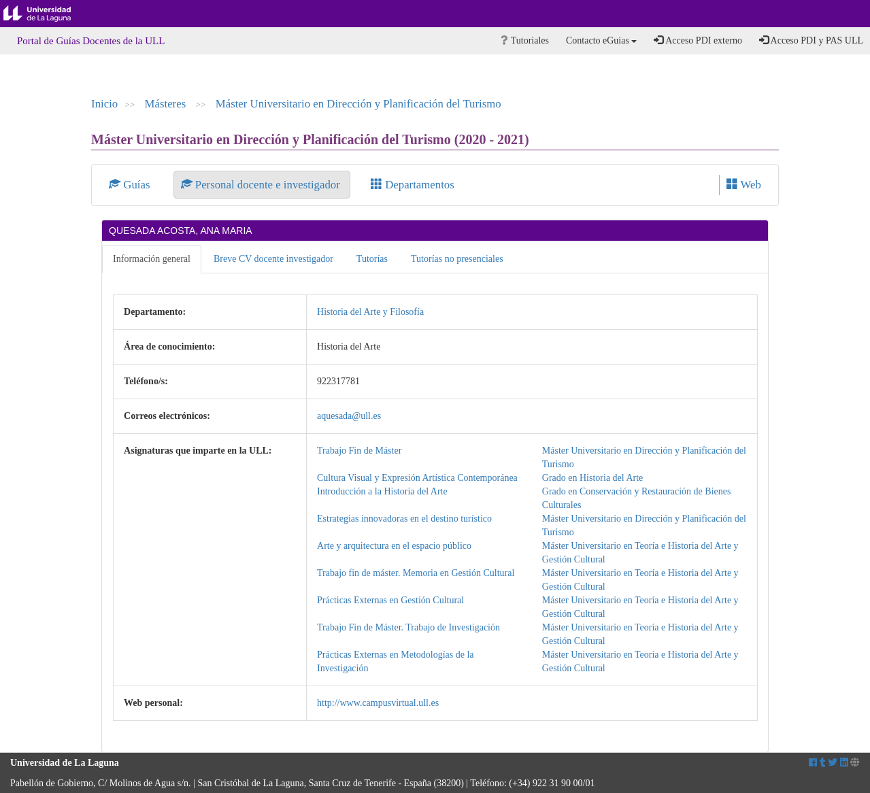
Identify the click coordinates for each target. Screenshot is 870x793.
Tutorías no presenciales (457, 259)
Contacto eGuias (601, 40)
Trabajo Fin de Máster (359, 450)
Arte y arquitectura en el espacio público (394, 546)
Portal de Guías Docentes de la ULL (91, 40)
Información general (151, 259)
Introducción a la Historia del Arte (382, 491)
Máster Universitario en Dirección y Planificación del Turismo (358, 103)
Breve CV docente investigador (273, 259)
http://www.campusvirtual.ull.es (378, 703)
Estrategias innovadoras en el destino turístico (404, 518)
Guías (131, 184)
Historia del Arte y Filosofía (370, 312)
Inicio (104, 103)
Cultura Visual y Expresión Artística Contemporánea (417, 478)
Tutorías (372, 259)
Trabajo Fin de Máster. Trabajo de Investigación (408, 627)
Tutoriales (525, 40)
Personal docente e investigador (262, 184)
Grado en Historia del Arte (592, 478)
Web (743, 184)
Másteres (167, 103)
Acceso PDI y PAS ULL (811, 40)
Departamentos (412, 184)
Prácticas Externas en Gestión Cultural (390, 600)
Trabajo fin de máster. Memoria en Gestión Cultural (415, 573)
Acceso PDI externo (697, 40)
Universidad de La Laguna (47, 13)
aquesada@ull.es (349, 416)
